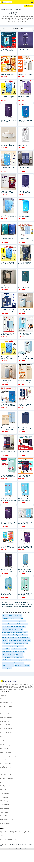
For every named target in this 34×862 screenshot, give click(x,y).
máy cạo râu (25, 623)
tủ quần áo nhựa (19, 629)
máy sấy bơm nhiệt (13, 646)
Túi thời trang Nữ (5, 804)
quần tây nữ (26, 665)
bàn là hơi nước (26, 640)
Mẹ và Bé (3, 771)
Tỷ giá (9, 844)
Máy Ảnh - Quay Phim (6, 767)
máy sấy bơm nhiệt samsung (9, 660)
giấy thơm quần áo (24, 637)
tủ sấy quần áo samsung (15, 640)
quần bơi (21, 646)
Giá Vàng (24, 844)
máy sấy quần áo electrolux (9, 621)
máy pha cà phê (6, 626)
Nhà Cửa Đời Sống (5, 752)
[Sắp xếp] (26, 29)
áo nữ (13, 662)
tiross (3, 643)
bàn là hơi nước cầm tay (8, 651)
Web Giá (29, 844)
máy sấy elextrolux (6, 668)
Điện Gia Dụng (9, 9)
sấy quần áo (25, 635)
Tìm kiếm (28, 6)
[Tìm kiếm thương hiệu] (12, 6)
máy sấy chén (19, 618)
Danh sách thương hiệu (6, 714)
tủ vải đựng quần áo (7, 632)
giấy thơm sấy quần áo (7, 629)
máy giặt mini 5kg (14, 637)
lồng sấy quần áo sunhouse (14, 615)
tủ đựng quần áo (6, 662)
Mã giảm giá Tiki (5, 725)
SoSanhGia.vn (15, 849)
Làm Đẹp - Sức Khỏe (6, 786)
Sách (1, 782)
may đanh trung (6, 648)
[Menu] (32, 2)
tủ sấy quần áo (19, 662)
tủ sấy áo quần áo (21, 621)
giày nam (18, 635)
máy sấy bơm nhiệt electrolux (18, 626)
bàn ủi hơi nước (12, 623)
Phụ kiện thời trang (5, 823)
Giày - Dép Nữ (4, 812)
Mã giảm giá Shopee (6, 732)
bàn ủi (26, 632)
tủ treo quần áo (22, 648)
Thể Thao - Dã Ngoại (6, 774)
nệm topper (5, 640)
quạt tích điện (19, 654)
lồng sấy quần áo (6, 657)
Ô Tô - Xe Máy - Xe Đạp (6, 778)
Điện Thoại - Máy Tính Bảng (8, 756)
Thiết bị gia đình (17, 9)
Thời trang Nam (4, 793)
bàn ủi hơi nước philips (17, 657)
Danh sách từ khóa (5, 721)
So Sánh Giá (23, 849)
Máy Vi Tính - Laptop (6, 763)
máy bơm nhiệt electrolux (8, 654)
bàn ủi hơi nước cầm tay (8, 665)
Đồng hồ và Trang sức (6, 819)
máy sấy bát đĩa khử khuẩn (24, 660)
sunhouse (4, 623)
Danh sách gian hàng (6, 717)
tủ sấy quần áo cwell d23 (8, 635)
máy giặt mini (9, 643)
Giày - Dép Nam (4, 808)
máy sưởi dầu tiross (18, 632)
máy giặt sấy (14, 648)
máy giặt (4, 615)
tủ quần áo (4, 646)
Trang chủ (2, 9)
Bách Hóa (3, 789)
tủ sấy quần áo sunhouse (8, 618)
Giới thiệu (3, 695)
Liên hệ (2, 736)
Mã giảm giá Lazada (6, 728)
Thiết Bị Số (3, 760)
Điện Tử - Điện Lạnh (5, 745)
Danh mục (3, 710)
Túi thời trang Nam (5, 801)
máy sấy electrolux (20, 651)
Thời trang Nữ (4, 797)
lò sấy (18, 623)
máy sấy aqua (18, 665)
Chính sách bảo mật (6, 699)
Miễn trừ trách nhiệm (6, 706)
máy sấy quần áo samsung (21, 643)
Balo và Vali (3, 816)
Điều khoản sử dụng (6, 702)
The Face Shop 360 (16, 844)
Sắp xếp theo (16, 28)
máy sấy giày (5, 637)
